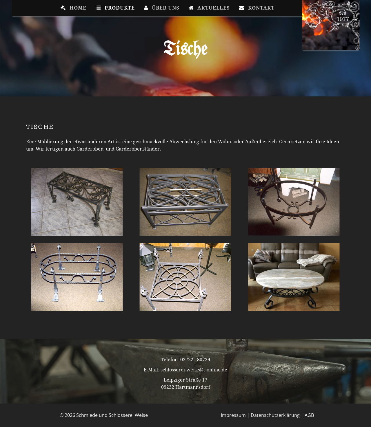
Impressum (233, 415)
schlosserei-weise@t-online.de (194, 369)
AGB (309, 415)
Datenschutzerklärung (275, 415)
